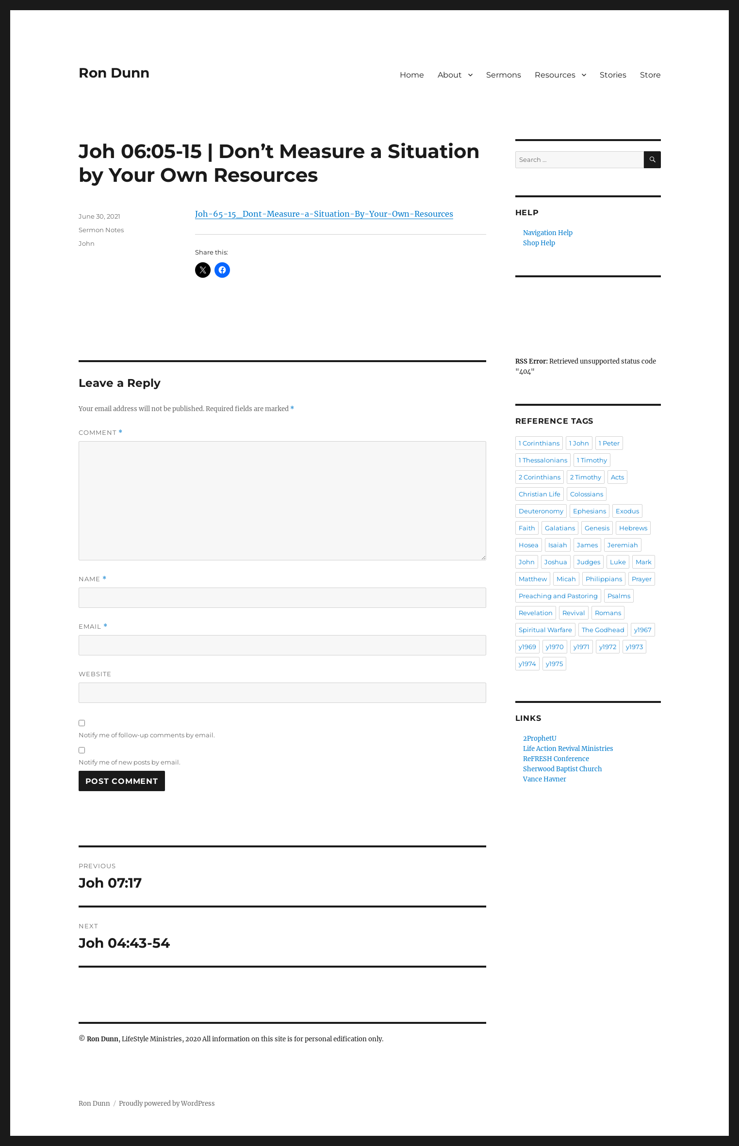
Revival (573, 613)
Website (95, 674)
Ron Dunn (114, 72)
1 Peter (609, 443)
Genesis (597, 528)
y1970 (555, 647)
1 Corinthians (539, 443)
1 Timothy (592, 460)
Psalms (619, 596)
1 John (579, 443)
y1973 (634, 647)
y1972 (607, 647)
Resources (555, 75)
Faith (527, 528)
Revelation (536, 613)
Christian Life (539, 494)
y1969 (527, 647)
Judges (588, 562)
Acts (617, 477)
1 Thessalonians (543, 460)
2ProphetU (540, 738)
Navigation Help (548, 233)
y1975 (554, 664)
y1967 (643, 630)
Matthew (533, 579)
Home (412, 75)
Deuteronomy (541, 511)
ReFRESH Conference (556, 759)
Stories (613, 75)
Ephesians (589, 511)
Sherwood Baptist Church (562, 769)
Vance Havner (544, 779)
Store (650, 75)
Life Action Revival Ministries (568, 749)
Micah (566, 579)
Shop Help (539, 243)
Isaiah (557, 545)
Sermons (503, 75)
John (87, 243)
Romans (608, 613)
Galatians (560, 528)
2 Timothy (585, 477)
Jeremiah (623, 545)
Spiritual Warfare (545, 630)
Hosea (529, 545)
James (587, 545)
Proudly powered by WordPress (167, 1103)
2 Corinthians (539, 477)
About (450, 75)
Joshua (555, 562)
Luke (618, 562)
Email (93, 626)
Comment (101, 433)
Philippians (604, 579)
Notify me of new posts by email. (130, 762)
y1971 (582, 647)
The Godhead (603, 630)
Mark (644, 562)
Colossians (586, 494)
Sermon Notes (101, 230)
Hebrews (633, 528)
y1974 (527, 664)
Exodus (627, 511)
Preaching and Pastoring (558, 596)
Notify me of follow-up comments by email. (147, 735)
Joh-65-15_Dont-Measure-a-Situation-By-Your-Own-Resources (324, 214)
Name (93, 579)
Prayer (642, 579)
